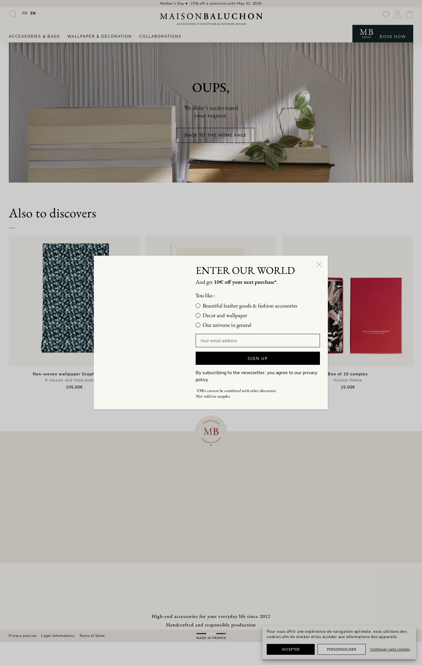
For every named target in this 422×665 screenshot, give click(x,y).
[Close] (319, 261)
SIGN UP (258, 358)
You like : (212, 295)
